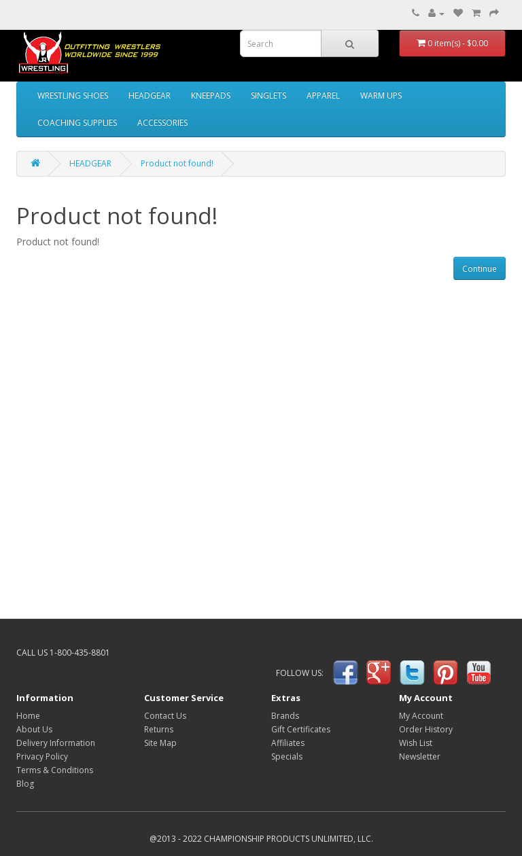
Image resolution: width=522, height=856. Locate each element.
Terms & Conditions (54, 770)
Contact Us (165, 715)
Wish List (415, 743)
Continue (479, 268)
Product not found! (177, 163)
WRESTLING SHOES (72, 95)
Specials (286, 756)
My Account (421, 715)
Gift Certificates (300, 729)
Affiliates (287, 743)
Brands (285, 715)
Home (28, 715)
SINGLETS (268, 95)
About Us (34, 729)
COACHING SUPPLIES (77, 122)
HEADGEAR (149, 95)
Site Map (160, 743)
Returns (158, 729)
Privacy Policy (42, 756)
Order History (426, 729)
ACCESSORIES (162, 122)
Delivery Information (55, 743)
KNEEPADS (210, 95)
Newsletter (419, 756)
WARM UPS (381, 95)
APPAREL (323, 95)
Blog (25, 783)
